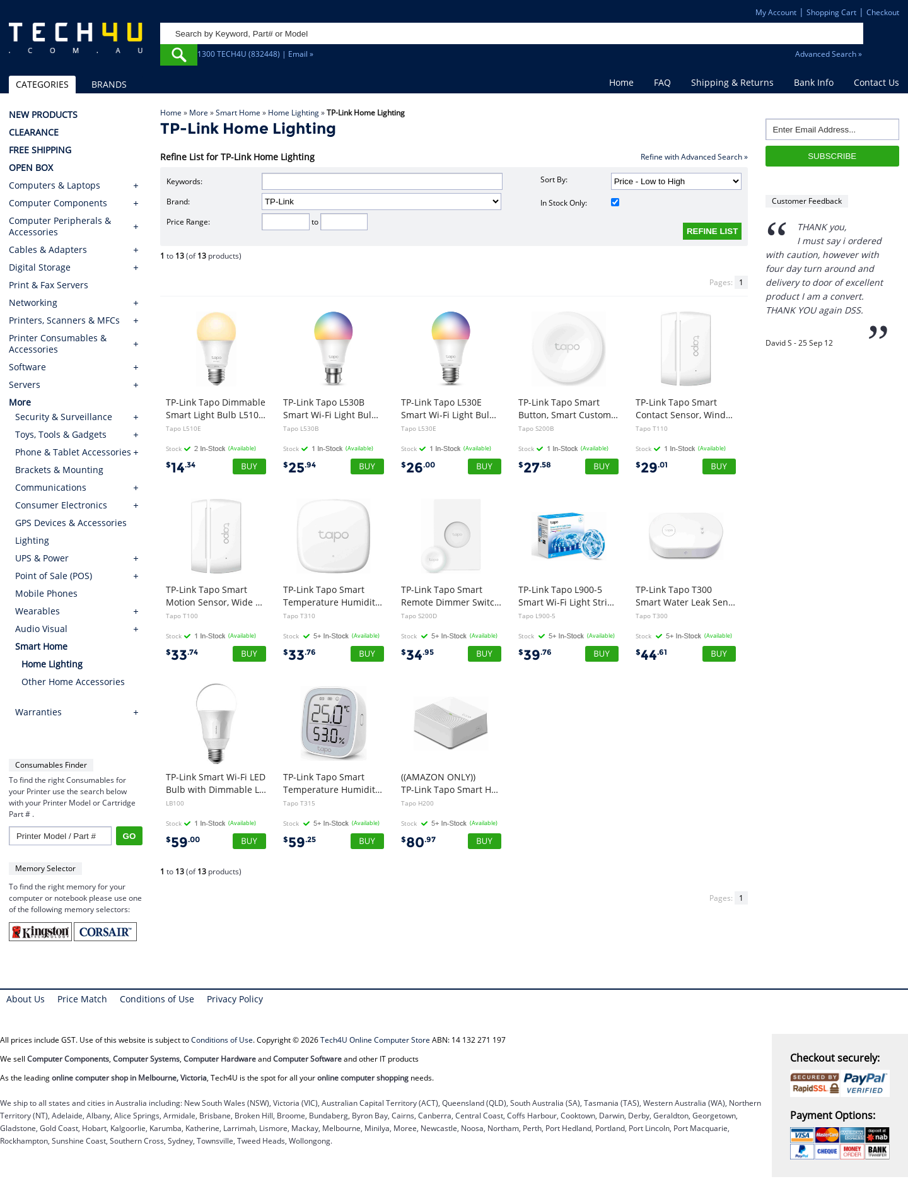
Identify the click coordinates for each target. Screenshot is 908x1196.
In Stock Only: (579, 202)
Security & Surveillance (63, 417)
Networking (33, 302)
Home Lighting (293, 112)
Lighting (32, 540)
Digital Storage (40, 267)
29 (652, 467)
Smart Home (238, 112)
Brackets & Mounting (59, 470)
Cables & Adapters (48, 249)
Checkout (882, 12)
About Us (25, 999)
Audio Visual (41, 629)
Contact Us (876, 82)
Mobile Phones (46, 593)
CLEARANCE (34, 132)
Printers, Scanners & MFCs (64, 320)
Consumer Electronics (61, 505)
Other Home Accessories (73, 682)
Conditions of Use (157, 999)
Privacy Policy (235, 999)
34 (417, 655)
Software (27, 367)
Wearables (37, 611)
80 (418, 842)
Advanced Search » (828, 54)
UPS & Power (42, 558)
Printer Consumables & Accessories (58, 343)
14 (180, 467)
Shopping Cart (831, 12)
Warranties (38, 712)
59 (183, 842)
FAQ (662, 82)
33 (182, 655)
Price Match (82, 999)
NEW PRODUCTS (43, 114)
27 (534, 467)
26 (418, 467)
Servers (24, 384)
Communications (50, 487)
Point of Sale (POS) (53, 576)
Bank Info (814, 82)
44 (651, 655)
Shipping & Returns (732, 82)
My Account (775, 12)
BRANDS (109, 84)
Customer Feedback (807, 201)
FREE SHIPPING (40, 150)
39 (535, 655)
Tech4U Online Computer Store (375, 1040)
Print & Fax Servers (48, 285)
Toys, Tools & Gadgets (61, 434)
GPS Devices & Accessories (71, 523)
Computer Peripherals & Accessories (60, 226)
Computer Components (58, 203)
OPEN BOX (31, 167)
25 (299, 467)
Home (621, 82)
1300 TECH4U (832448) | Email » (255, 54)
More (198, 112)
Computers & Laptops (54, 185)
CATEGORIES (42, 84)
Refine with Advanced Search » (694, 156)
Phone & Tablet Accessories (73, 452)
